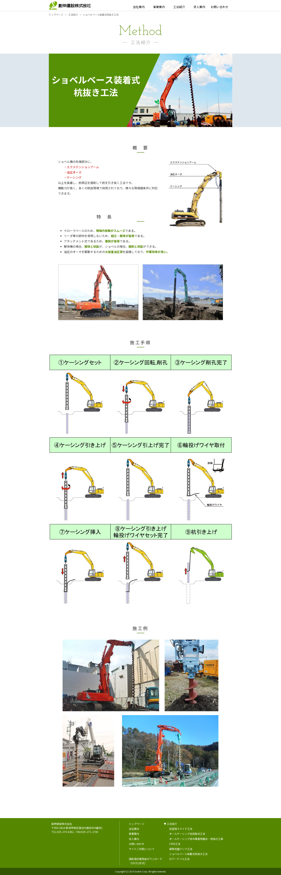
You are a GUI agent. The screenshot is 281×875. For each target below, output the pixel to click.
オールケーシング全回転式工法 (187, 834)
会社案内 (139, 7)
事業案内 (159, 7)
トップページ (136, 824)
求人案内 (199, 7)
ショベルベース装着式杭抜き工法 (188, 854)
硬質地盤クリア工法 (180, 849)
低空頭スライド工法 (180, 829)
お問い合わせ (219, 7)
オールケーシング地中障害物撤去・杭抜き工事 (196, 839)
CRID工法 (174, 844)
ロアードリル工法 (179, 859)
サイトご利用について (142, 849)
